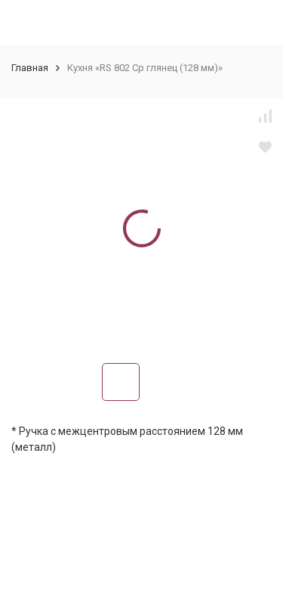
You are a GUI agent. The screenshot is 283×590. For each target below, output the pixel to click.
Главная (29, 67)
